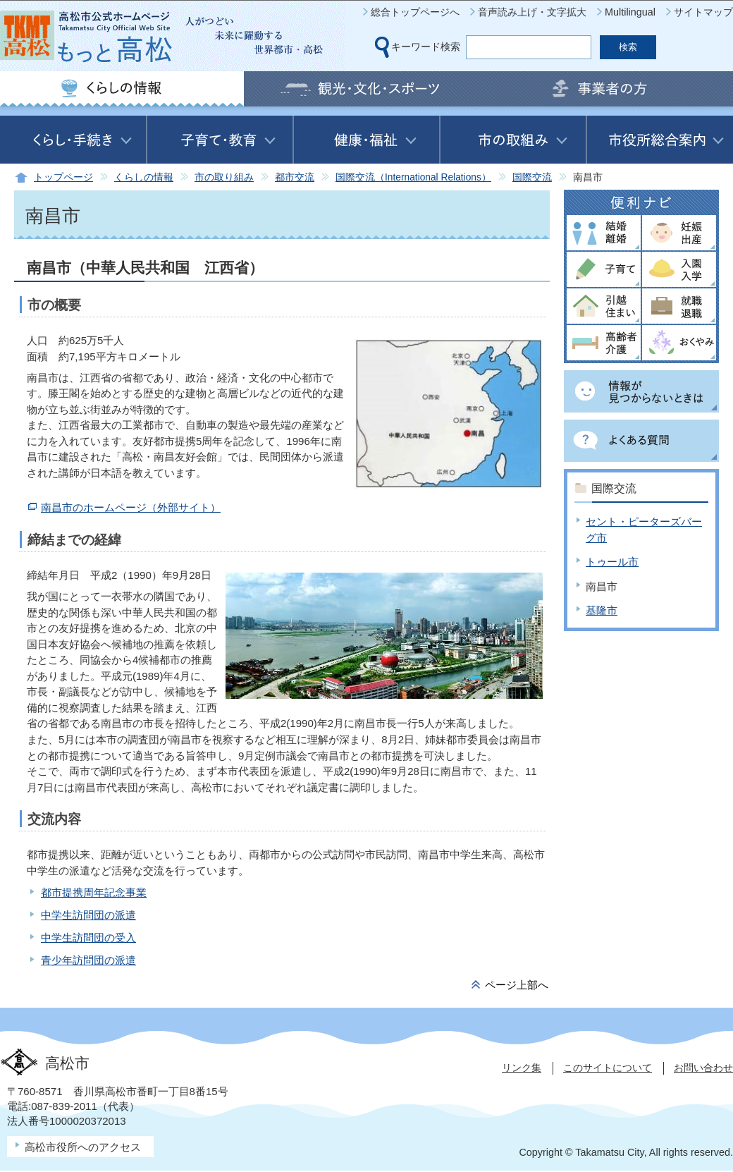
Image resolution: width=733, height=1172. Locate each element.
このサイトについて (607, 1067)
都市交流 (294, 177)
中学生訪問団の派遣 (88, 915)
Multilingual (630, 12)
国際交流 (532, 177)
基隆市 (601, 610)
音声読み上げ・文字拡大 (532, 12)
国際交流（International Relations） (413, 177)
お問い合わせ (703, 1067)
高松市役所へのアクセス (83, 1147)
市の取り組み (224, 177)
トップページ (63, 177)
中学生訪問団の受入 (88, 938)
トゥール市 (612, 562)
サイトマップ (703, 12)
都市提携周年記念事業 (94, 892)
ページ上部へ (516, 985)
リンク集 (521, 1067)
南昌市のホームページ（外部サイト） (131, 507)
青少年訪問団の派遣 (88, 960)
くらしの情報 (143, 177)
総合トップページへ (415, 12)
